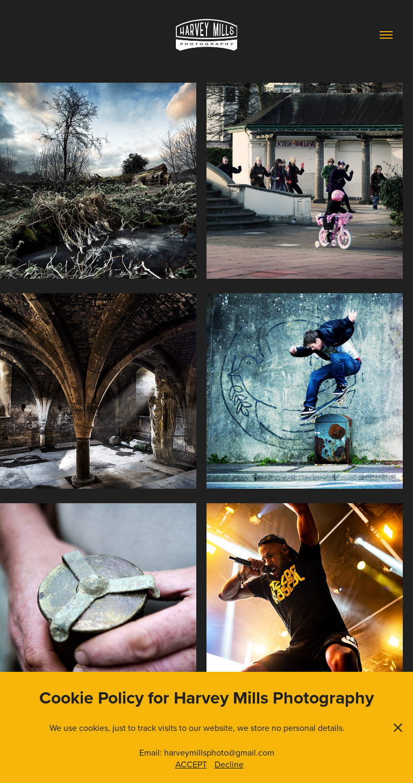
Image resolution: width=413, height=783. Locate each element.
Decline (229, 764)
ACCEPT (191, 764)
